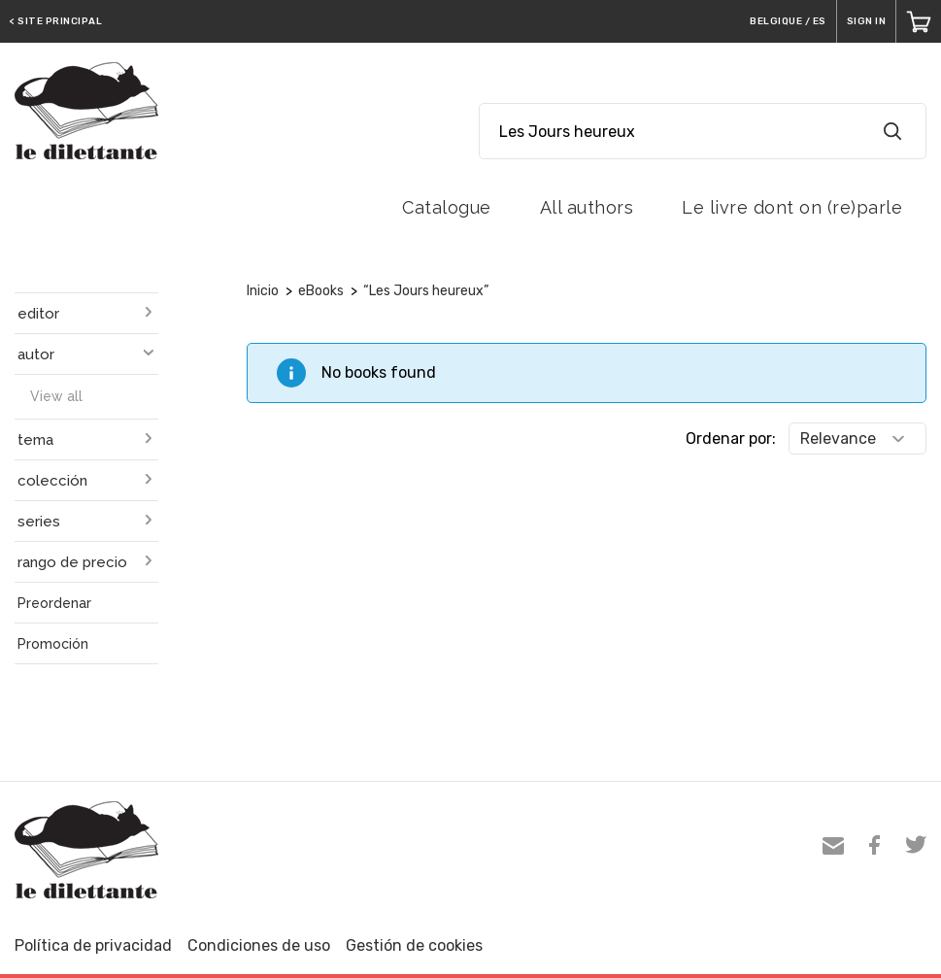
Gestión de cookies (414, 945)
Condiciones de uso (258, 945)
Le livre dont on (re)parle (792, 207)
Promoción (52, 644)
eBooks (321, 291)
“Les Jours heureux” (425, 291)
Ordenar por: (731, 438)
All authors (587, 207)
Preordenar (54, 603)
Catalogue (446, 207)
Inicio (263, 291)
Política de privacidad (93, 945)
